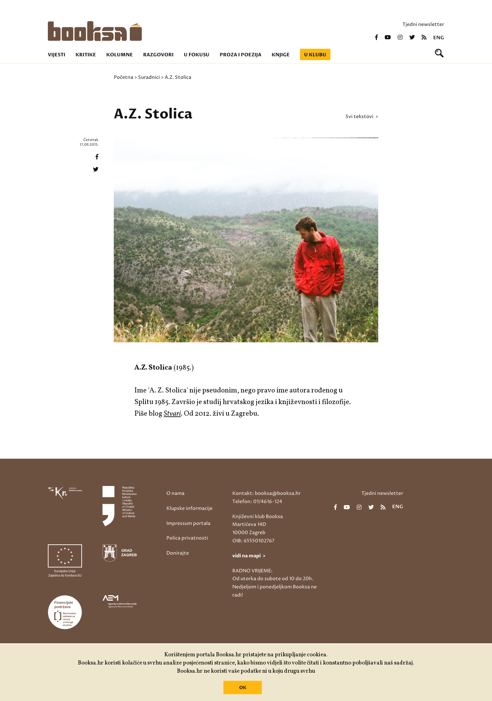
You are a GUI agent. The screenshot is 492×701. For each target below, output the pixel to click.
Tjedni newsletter (423, 24)
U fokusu (196, 55)
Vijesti (56, 55)
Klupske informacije (189, 508)
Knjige (281, 55)
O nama (175, 493)
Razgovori (158, 55)
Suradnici (149, 77)
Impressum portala (188, 523)
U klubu (315, 55)
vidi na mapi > (248, 556)
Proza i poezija (240, 55)
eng (438, 37)
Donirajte (177, 553)
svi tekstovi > (361, 117)
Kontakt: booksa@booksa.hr (266, 493)
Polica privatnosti (187, 538)
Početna (123, 77)
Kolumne (119, 55)
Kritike (86, 55)
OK (242, 688)
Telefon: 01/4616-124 (257, 501)
